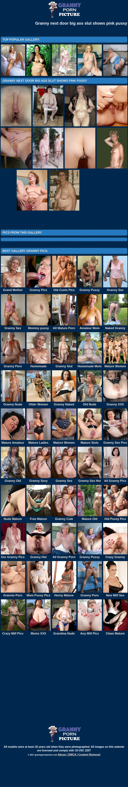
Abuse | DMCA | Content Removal (79, 782)
